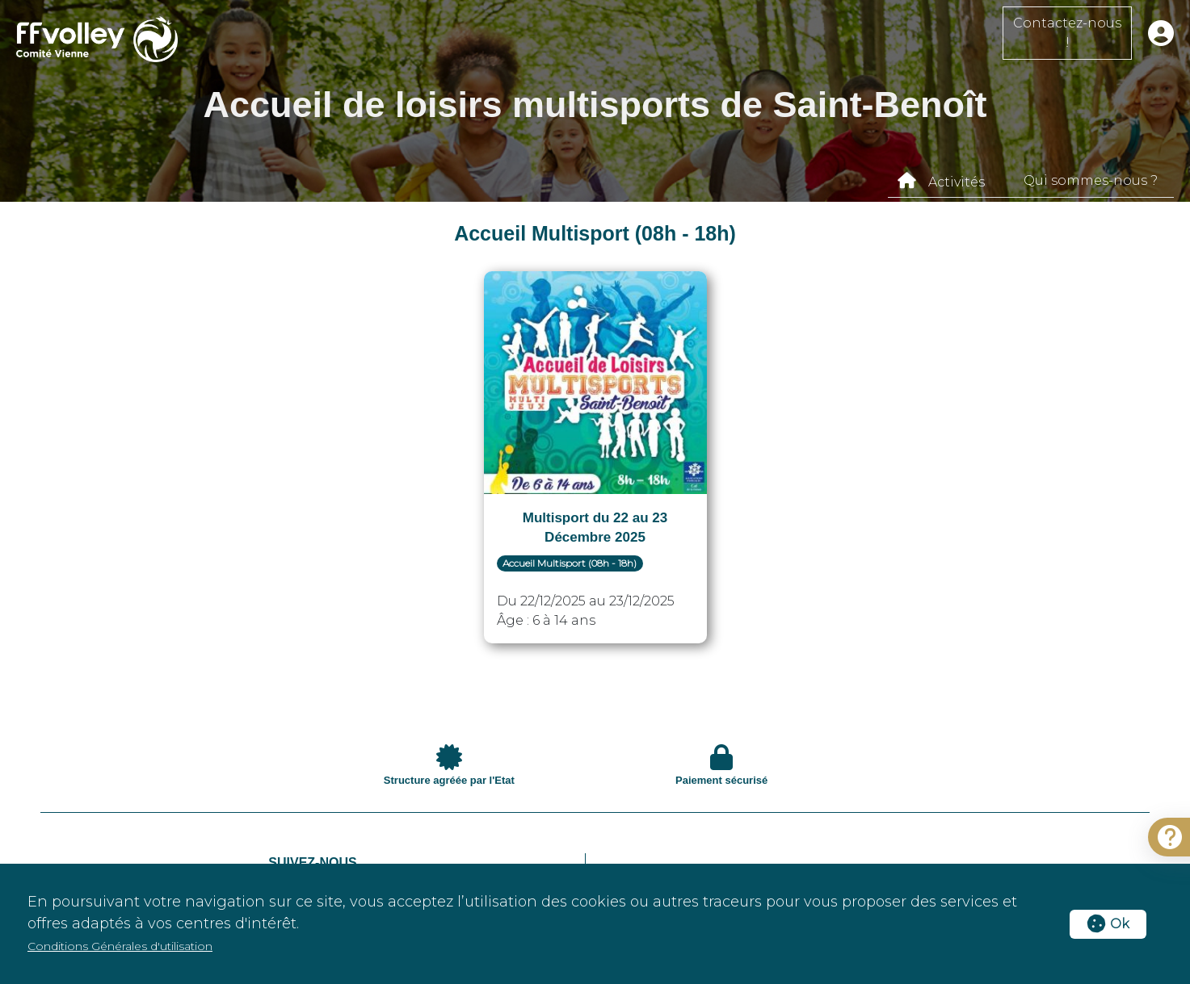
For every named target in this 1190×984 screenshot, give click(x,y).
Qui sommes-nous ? (1091, 180)
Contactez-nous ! (1067, 32)
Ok (1108, 924)
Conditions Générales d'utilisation (119, 946)
